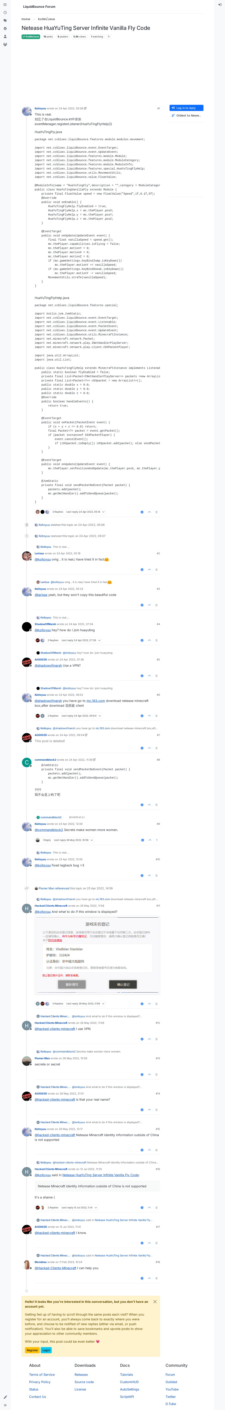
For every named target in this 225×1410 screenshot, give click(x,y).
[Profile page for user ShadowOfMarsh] (27, 627)
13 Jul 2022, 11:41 (70, 1226)
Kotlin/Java (31, 36)
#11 (158, 905)
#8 (158, 759)
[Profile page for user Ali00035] (27, 662)
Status (33, 1389)
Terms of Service (42, 1375)
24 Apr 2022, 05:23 (71, 588)
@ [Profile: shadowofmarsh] (48, 665)
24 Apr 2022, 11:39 (80, 759)
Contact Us (37, 1397)
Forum (170, 1375)
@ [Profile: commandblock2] (49, 830)
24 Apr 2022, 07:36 (72, 659)
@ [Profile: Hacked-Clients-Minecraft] (55, 1268)
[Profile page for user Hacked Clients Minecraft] (27, 908)
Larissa (39, 553)
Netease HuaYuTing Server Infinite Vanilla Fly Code (100, 1175)
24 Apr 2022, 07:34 (81, 624)
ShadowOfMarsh (45, 624)
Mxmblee (41, 1262)
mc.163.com (96, 701)
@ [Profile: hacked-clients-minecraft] (55, 1029)
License (80, 1389)
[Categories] (5, 5)
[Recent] (5, 13)
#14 (158, 1093)
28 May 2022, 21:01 (72, 1093)
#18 (158, 1262)
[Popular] (5, 28)
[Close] (155, 1301)
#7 (158, 735)
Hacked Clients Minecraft (51, 905)
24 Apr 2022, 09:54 (72, 735)
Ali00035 (41, 659)
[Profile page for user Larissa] (27, 556)
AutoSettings (129, 1389)
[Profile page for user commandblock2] (27, 762)
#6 (158, 694)
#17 (158, 1226)
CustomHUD (129, 1382)
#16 (158, 1169)
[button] (5, 1397)
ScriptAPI (127, 1397)
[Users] (5, 36)
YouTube (172, 1389)
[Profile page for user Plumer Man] (27, 1061)
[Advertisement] (112, 72)
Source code (84, 1382)
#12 (158, 1022)
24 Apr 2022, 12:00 (71, 823)
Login (46, 1350)
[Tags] (5, 21)
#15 (158, 1129)
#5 (158, 659)
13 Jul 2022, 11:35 (91, 1169)
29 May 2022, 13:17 (71, 1129)
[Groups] (5, 44)
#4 (158, 624)
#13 (158, 1058)
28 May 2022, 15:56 (75, 1058)
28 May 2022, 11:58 (92, 905)
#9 (158, 823)
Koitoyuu (40, 108)
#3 (158, 588)
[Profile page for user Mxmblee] (27, 1265)
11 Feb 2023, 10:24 (70, 1262)
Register (32, 1350)
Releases (81, 1375)
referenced (62, 888)
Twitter (171, 1397)
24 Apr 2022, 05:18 (68, 553)
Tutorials (126, 1375)
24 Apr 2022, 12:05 (71, 859)
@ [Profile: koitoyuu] (43, 559)
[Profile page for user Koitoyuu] (27, 111)
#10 (158, 859)
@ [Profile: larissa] (41, 595)
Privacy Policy (39, 1382)
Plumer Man (46, 888)
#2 (158, 553)
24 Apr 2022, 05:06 (71, 108)
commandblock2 (45, 759)
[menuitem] (219, 5)
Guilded (171, 1382)
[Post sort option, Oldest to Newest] (186, 116)
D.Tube (171, 1404)
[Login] (219, 5)
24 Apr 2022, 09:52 (71, 694)
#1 (158, 108)
